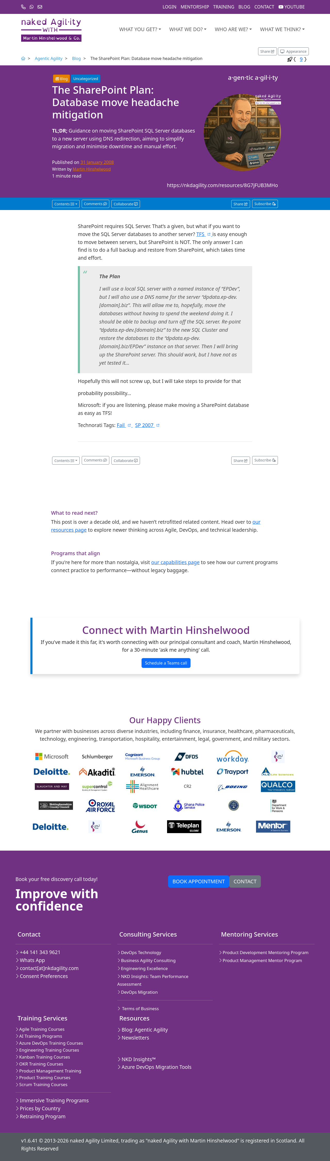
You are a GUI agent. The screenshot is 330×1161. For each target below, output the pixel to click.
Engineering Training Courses (47, 1050)
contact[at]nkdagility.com (47, 968)
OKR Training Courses (39, 1064)
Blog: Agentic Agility (142, 1029)
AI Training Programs (38, 1036)
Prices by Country (37, 1108)
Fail (125, 425)
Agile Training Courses (39, 1029)
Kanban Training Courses (42, 1057)
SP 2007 (147, 425)
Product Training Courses (42, 1077)
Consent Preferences (41, 976)
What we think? (280, 29)
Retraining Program (40, 1116)
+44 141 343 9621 (38, 952)
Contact (264, 7)
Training (223, 7)
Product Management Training (48, 1071)
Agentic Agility (48, 58)
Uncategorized (85, 78)
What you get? (138, 29)
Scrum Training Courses (41, 1084)
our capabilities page (175, 562)
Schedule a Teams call (166, 663)
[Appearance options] (293, 51)
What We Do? (186, 29)
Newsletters (133, 1037)
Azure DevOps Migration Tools (154, 1066)
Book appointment (198, 881)
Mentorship (194, 7)
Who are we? (231, 29)
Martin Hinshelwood (92, 169)
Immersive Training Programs (52, 1100)
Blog (244, 7)
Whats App (30, 960)
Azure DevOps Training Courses (49, 1043)
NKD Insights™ (136, 1059)
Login (170, 7)
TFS (204, 234)
